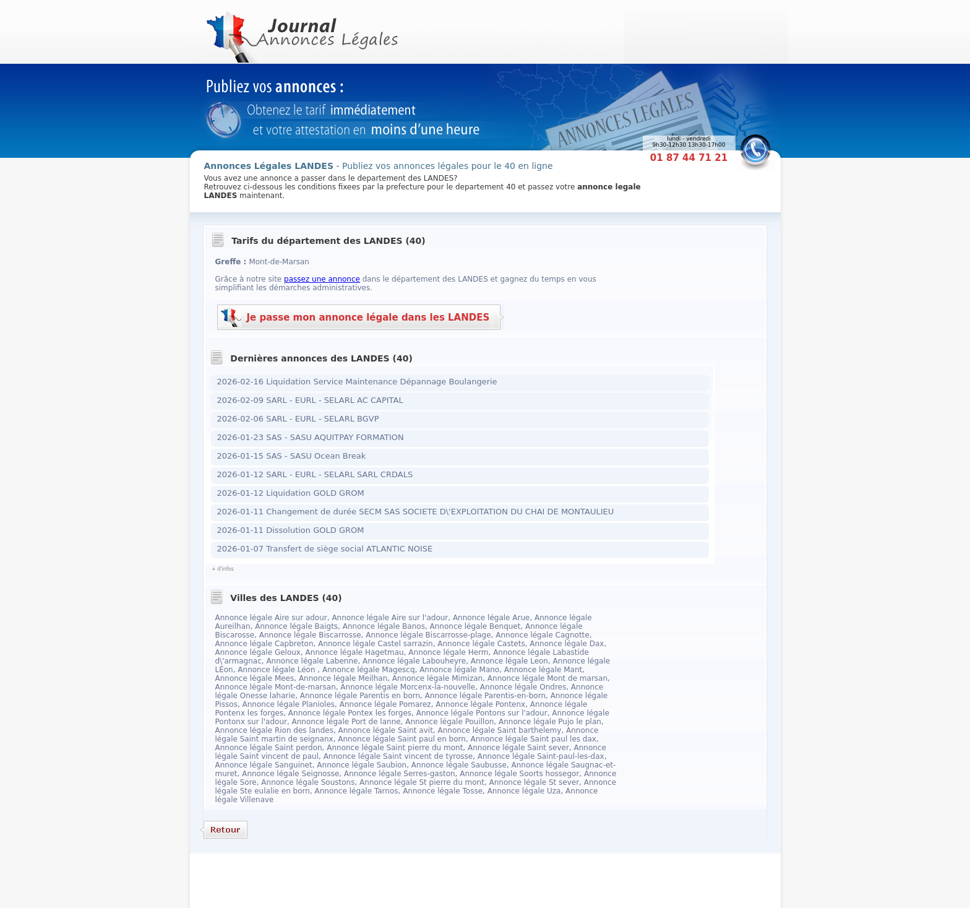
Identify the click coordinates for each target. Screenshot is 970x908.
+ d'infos (223, 569)
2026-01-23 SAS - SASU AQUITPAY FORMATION (310, 437)
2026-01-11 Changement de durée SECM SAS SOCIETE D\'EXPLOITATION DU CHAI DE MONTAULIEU (415, 511)
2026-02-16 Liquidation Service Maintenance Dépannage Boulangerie (357, 381)
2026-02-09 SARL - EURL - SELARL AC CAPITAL (310, 400)
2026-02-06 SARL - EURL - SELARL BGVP (298, 418)
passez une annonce (322, 279)
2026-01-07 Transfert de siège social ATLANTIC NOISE (325, 548)
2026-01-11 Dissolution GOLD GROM (290, 530)
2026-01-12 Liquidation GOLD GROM (290, 493)
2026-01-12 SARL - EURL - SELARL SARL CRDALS (315, 474)
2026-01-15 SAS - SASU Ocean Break (291, 455)
